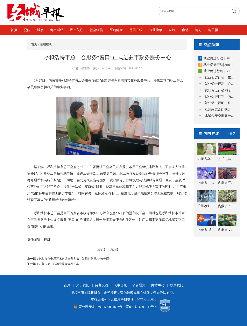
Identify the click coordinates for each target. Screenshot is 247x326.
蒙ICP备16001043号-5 (141, 306)
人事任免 (120, 285)
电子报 (213, 30)
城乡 (40, 30)
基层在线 (135, 30)
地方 (198, 30)
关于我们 (82, 285)
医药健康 (116, 30)
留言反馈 (101, 285)
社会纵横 (96, 30)
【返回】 (114, 249)
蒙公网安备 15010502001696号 (98, 306)
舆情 (185, 30)
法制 (172, 30)
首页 (14, 30)
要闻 (27, 30)
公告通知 (139, 285)
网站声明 (157, 285)
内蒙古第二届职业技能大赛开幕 (59, 263)
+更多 (231, 133)
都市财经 (56, 30)
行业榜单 (155, 30)
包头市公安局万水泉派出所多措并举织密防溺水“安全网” (74, 258)
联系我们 (176, 285)
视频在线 (17, 40)
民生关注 (76, 30)
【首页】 (101, 249)
